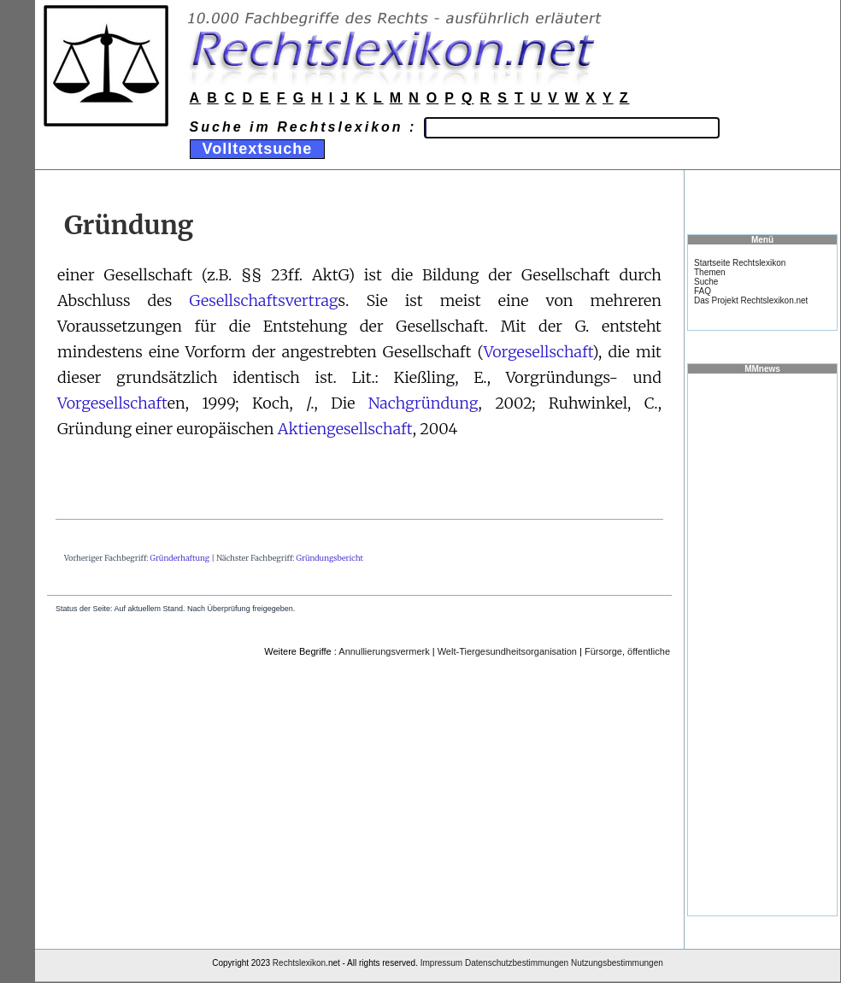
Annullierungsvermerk (383, 651)
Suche (706, 281)
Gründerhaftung (180, 557)
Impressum (441, 963)
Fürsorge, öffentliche (627, 651)
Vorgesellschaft (538, 352)
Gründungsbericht (330, 557)
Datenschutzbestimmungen (516, 963)
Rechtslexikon (299, 963)
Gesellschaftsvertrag (263, 300)
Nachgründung (423, 403)
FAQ (702, 291)
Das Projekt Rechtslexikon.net (751, 300)
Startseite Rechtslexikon (739, 263)
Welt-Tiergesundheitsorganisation (507, 651)
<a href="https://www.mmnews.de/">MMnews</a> (762, 643)
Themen (710, 272)
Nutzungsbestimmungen (617, 963)
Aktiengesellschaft (345, 429)
